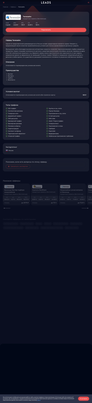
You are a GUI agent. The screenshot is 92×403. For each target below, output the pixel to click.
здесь (39, 400)
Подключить (46, 30)
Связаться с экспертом (18, 174)
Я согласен (83, 399)
